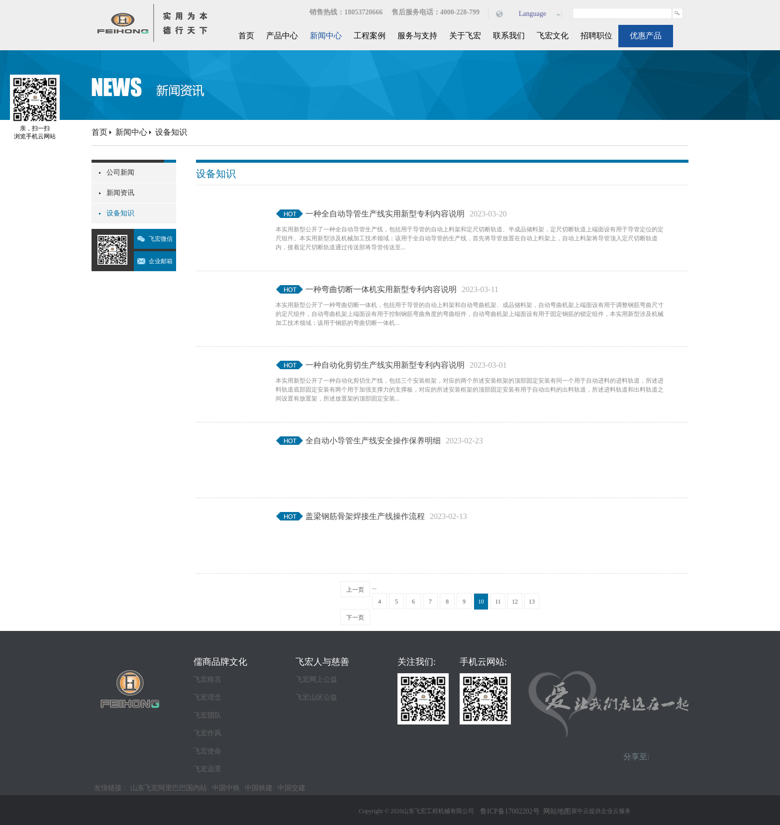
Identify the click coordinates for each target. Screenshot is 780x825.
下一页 (355, 617)
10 (481, 601)
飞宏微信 (161, 238)
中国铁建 (259, 788)
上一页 (355, 589)
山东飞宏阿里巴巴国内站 (168, 788)
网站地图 (555, 811)
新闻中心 (131, 132)
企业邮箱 (161, 261)
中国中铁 (226, 788)
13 (532, 601)
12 (515, 601)
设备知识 (171, 132)
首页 (246, 35)
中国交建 (291, 788)
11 (498, 601)
